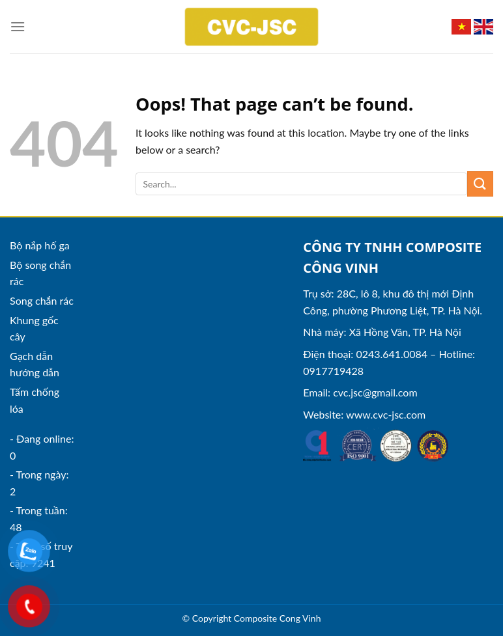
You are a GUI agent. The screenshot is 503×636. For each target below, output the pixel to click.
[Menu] (17, 26)
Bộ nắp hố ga (40, 245)
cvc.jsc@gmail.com (375, 392)
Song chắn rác (42, 300)
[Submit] (480, 184)
